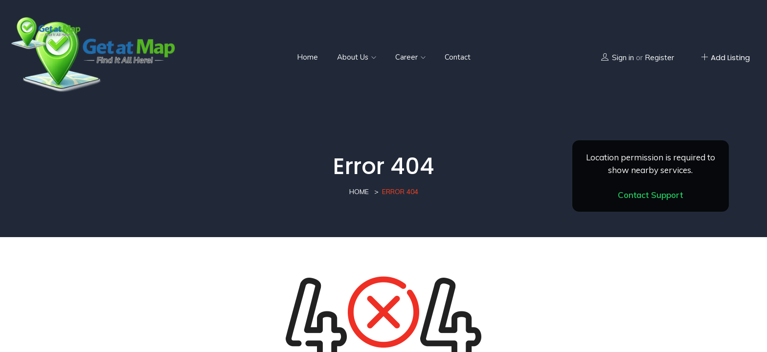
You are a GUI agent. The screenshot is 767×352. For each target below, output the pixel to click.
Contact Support (650, 195)
